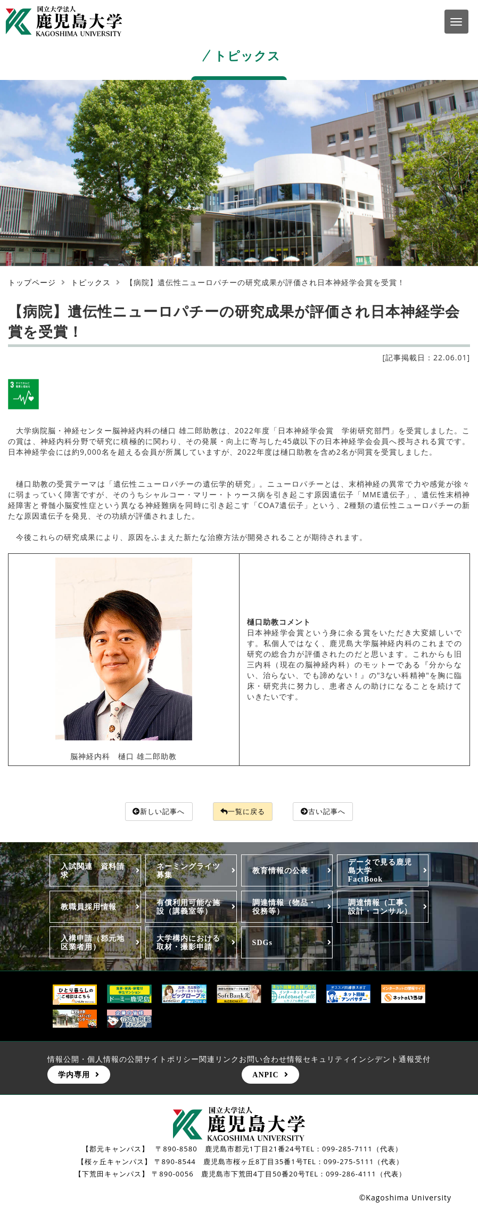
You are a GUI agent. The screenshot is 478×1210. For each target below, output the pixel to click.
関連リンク (219, 1059)
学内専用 (74, 1075)
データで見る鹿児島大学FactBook (380, 871)
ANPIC (265, 1075)
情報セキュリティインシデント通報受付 (359, 1059)
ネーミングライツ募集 (188, 871)
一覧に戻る (243, 811)
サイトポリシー (171, 1059)
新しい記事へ (155, 811)
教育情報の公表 (280, 871)
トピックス (91, 282)
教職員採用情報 (89, 906)
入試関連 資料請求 (93, 871)
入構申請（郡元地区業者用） (93, 943)
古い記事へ (327, 811)
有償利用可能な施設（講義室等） (188, 907)
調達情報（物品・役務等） (284, 907)
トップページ (32, 282)
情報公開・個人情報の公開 (95, 1059)
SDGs (262, 943)
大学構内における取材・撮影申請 (188, 943)
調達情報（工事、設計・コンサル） (380, 907)
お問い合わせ (263, 1059)
